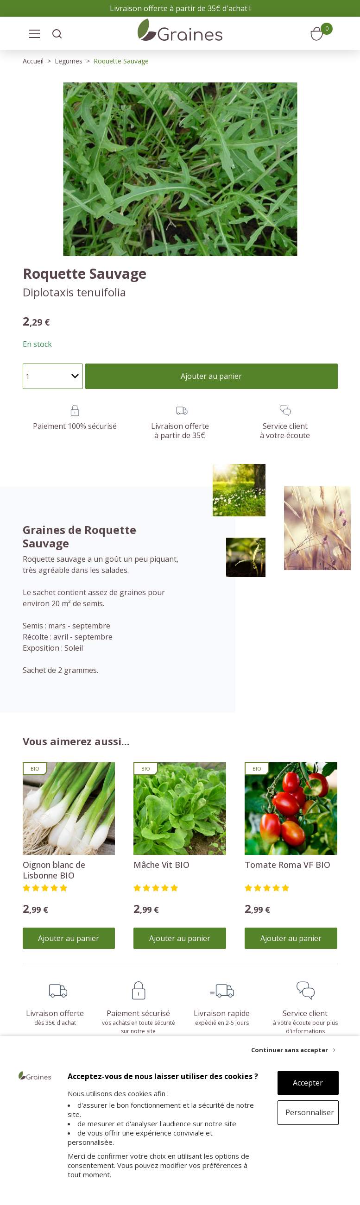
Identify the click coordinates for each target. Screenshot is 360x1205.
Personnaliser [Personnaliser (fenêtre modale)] (309, 1112)
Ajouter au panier (68, 938)
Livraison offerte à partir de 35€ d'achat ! (180, 8)
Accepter (308, 1083)
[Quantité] (53, 376)
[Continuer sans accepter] (293, 1049)
